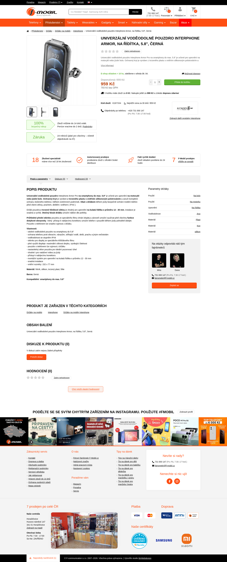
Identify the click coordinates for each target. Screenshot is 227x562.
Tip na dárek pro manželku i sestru (126, 476)
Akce (184, 22)
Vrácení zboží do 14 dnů (39, 479)
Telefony (34, 22)
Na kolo (197, 196)
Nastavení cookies (81, 468)
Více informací (107, 65)
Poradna (30, 2)
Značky (70, 2)
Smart (122, 22)
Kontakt (80, 2)
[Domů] (27, 31)
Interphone (78, 31)
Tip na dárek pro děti (127, 461)
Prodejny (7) (54, 2)
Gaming (159, 22)
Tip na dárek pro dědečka (125, 470)
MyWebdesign (145, 558)
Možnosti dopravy (191, 73)
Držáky (49, 31)
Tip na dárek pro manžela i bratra (125, 482)
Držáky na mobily (63, 31)
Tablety (71, 22)
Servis (76, 491)
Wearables (88, 22)
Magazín (42, 2)
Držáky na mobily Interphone (76, 312)
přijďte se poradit (185, 161)
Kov (198, 226)
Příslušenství (53, 22)
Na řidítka (196, 208)
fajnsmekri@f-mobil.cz (163, 278)
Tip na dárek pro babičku (129, 465)
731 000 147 (169, 275)
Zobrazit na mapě (34, 528)
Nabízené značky (81, 461)
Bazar (173, 22)
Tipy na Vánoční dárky (128, 458)
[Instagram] (177, 481)
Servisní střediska (36, 472)
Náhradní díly (140, 22)
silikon (197, 232)
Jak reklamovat (35, 475)
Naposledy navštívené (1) (43, 558)
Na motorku (195, 202)
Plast (198, 220)
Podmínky (87, 126)
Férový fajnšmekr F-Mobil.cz (86, 458)
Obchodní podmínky (37, 465)
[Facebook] (169, 481)
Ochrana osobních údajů (39, 482)
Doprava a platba (36, 461)
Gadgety (106, 22)
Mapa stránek (34, 486)
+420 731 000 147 (139, 112)
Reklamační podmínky (38, 468)
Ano (198, 214)
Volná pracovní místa (82, 465)
